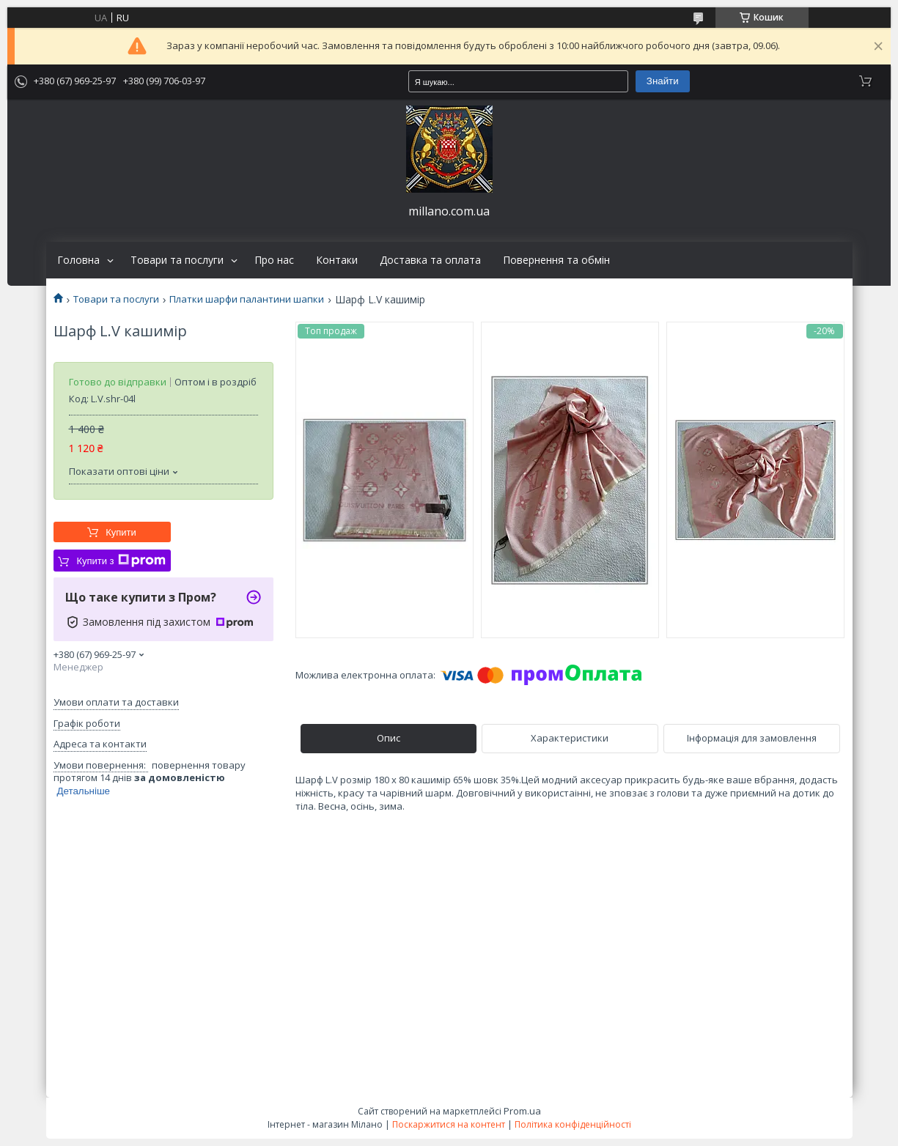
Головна (78, 260)
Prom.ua (522, 1110)
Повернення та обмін (556, 260)
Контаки (337, 260)
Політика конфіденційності (573, 1124)
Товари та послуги (177, 260)
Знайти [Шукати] (663, 80)
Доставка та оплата (430, 260)
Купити (121, 532)
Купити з (120, 560)
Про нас (274, 260)
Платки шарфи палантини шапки (246, 299)
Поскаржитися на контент (448, 1124)
